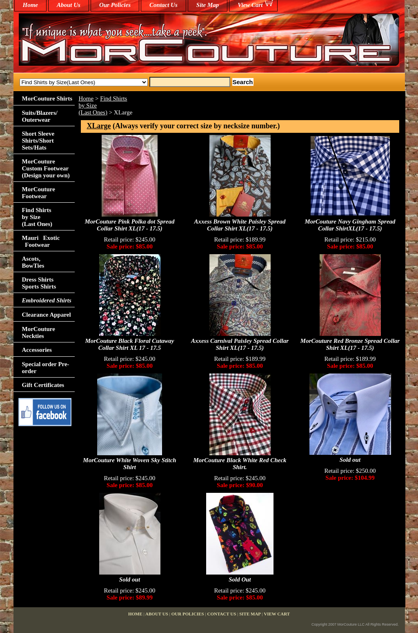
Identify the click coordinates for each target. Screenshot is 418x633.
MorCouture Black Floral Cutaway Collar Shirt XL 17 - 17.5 (129, 344)
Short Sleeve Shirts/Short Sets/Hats (38, 140)
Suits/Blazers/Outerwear (40, 116)
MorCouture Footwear (38, 192)
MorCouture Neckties (38, 332)
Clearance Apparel (46, 314)
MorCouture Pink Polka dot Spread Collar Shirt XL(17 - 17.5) (129, 225)
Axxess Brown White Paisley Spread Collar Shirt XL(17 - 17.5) (240, 225)
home (30, 5)
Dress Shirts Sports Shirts (39, 283)
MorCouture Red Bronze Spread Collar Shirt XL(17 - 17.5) (350, 344)
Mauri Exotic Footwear (41, 241)
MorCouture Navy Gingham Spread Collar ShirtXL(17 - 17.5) (350, 225)
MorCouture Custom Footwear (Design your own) (46, 168)
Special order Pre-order (45, 367)
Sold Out (240, 579)
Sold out (350, 459)
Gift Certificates (43, 385)
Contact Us (163, 5)
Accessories (37, 350)
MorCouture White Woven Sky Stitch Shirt (129, 463)
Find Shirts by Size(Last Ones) (37, 217)
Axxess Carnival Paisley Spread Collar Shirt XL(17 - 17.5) (240, 344)
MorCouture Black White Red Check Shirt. (239, 463)
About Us (68, 5)
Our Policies (115, 5)
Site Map (207, 5)
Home (86, 98)
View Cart (250, 5)
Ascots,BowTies (33, 262)
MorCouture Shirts (47, 98)
